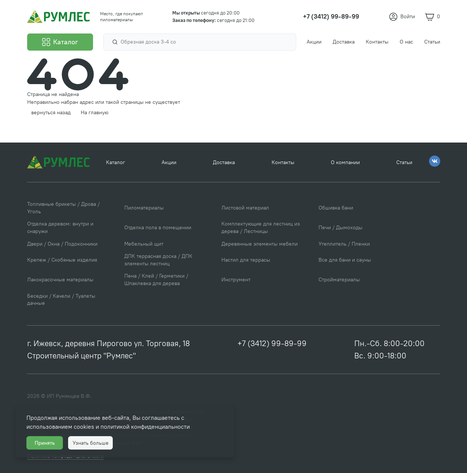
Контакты (283, 162)
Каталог (115, 162)
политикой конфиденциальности (145, 426)
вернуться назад (51, 112)
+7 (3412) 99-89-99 (272, 343)
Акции (168, 162)
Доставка (224, 162)
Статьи (404, 162)
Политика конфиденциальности (277, 451)
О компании (345, 162)
